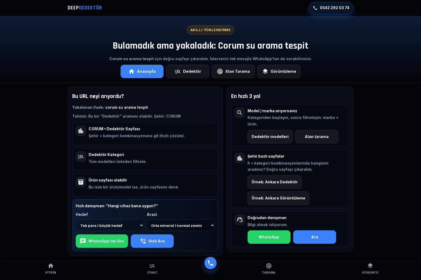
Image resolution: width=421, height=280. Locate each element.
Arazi (152, 214)
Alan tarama (317, 136)
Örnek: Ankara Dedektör (275, 182)
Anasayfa (142, 71)
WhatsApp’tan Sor (102, 241)
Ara (314, 237)
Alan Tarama (233, 71)
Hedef (82, 214)
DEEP (85, 8)
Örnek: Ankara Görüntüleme (278, 198)
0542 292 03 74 (331, 8)
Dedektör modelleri (270, 136)
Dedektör (188, 71)
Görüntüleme (279, 71)
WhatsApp (269, 237)
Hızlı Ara (152, 241)
